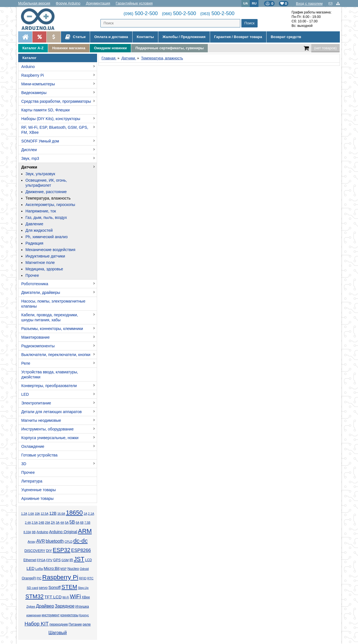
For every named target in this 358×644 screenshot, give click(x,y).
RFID (82, 578)
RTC (90, 578)
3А (57, 522)
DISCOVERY (34, 551)
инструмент (51, 615)
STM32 (34, 596)
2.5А (35, 522)
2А (53, 522)
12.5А (44, 513)
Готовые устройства (39, 455)
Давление (34, 224)
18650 (74, 512)
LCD (88, 560)
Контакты (145, 37)
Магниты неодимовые (41, 420)
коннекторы (69, 615)
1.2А (24, 513)
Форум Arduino (68, 3)
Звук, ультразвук (40, 174)
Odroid (84, 568)
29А (47, 522)
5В (72, 522)
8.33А (27, 532)
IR (71, 560)
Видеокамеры (33, 92)
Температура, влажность (47, 198)
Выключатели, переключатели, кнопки (55, 354)
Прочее (32, 275)
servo (43, 588)
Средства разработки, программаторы (56, 101)
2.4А (28, 522)
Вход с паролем (309, 3)
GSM (65, 560)
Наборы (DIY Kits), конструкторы (50, 118)
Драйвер (45, 605)
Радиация (34, 243)
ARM (85, 531)
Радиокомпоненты (38, 346)
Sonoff (54, 587)
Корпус (84, 615)
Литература (31, 481)
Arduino (28, 66)
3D (23, 464)
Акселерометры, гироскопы (50, 204)
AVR (40, 541)
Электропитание (36, 403)
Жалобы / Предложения (183, 37)
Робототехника (34, 284)
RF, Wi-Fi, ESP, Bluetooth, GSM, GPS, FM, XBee (54, 130)
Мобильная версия (34, 3)
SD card (32, 587)
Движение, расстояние (46, 191)
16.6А (61, 513)
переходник (59, 624)
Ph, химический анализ (46, 237)
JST (79, 559)
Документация (98, 3)
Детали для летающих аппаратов (51, 411)
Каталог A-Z (33, 48)
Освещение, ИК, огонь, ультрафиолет (46, 183)
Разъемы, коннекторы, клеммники (52, 328)
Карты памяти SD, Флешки (45, 110)
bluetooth (55, 541)
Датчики (29, 167)
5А (67, 522)
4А (62, 522)
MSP (63, 568)
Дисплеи (29, 149)
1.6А (31, 513)
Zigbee (30, 606)
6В (82, 522)
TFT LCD (53, 596)
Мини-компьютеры (38, 84)
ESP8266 (81, 550)
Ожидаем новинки (110, 48)
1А (85, 513)
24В (41, 522)
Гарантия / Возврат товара (238, 37)
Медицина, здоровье (44, 269)
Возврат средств (286, 37)
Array (32, 541)
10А (37, 513)
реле (87, 624)
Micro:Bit (52, 568)
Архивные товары (37, 498)
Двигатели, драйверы (40, 292)
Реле (25, 363)
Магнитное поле (40, 262)
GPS (57, 560)
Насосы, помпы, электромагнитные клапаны (53, 303)
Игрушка (82, 606)
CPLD (69, 541)
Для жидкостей (39, 230)
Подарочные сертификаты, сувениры (169, 48)
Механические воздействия (50, 249)
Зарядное (65, 606)
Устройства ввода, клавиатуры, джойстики (49, 374)
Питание (75, 624)
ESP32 (61, 550)
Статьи (75, 37)
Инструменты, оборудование (47, 429)
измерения (33, 615)
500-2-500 (141, 13)
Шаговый (57, 632)
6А (77, 522)
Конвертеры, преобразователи (49, 385)
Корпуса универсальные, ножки (50, 437)
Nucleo (73, 568)
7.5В (87, 522)
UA (245, 3)
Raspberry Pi (32, 75)
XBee (86, 597)
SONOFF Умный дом (40, 141)
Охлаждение (32, 446)
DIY (49, 551)
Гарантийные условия (134, 3)
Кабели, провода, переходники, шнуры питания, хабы (49, 317)
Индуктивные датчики (45, 256)
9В (34, 532)
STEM (69, 587)
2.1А (91, 513)
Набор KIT (37, 624)
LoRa (39, 568)
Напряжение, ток (40, 211)
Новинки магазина (68, 48)
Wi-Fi (65, 597)
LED (25, 394)
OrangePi (29, 578)
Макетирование (35, 337)
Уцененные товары (38, 490)
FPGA (41, 560)
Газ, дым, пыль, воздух (46, 217)
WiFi (75, 596)
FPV (49, 560)
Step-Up (83, 587)
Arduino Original (63, 532)
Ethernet (29, 560)
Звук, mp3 (30, 158)
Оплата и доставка (111, 37)
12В (52, 513)
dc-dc (80, 540)
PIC (39, 578)
